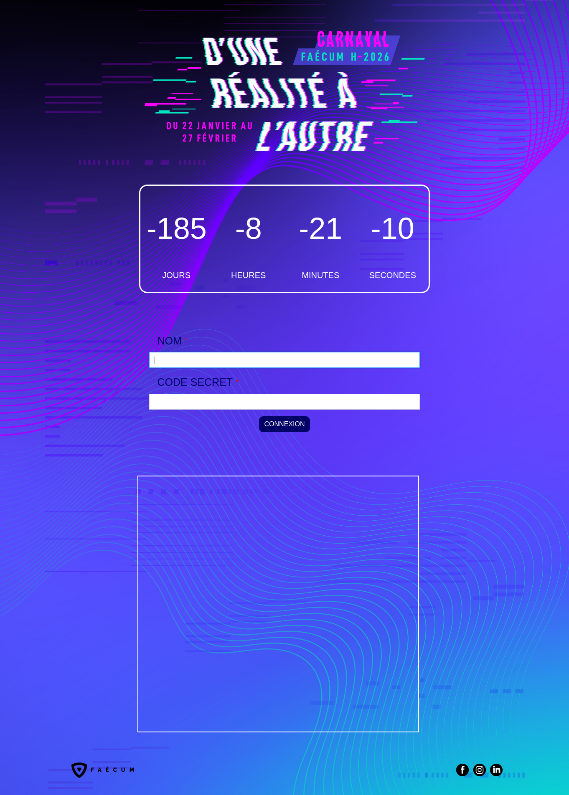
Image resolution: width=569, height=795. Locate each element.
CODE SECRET (195, 382)
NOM (169, 341)
